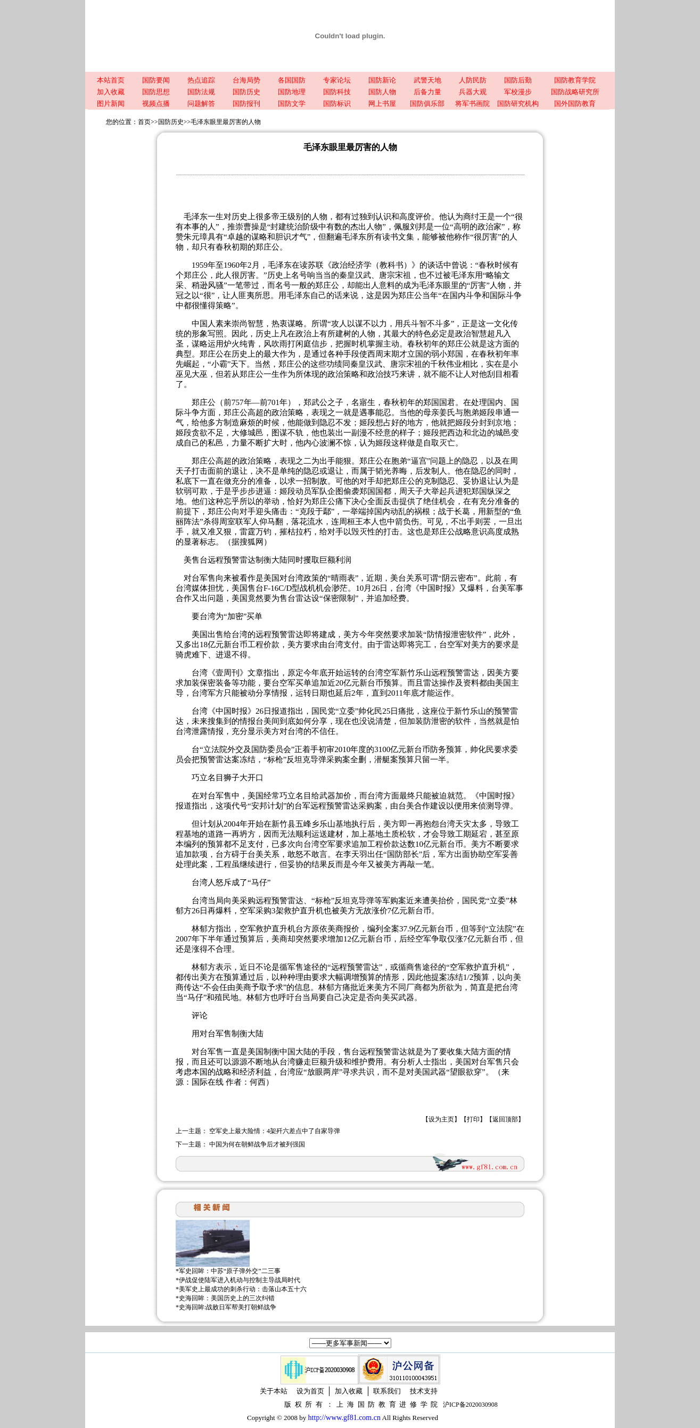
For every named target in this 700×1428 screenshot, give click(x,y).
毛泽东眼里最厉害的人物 (226, 122)
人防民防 (473, 80)
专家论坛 (337, 80)
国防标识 (337, 104)
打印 (473, 1119)
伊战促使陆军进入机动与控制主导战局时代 (239, 1280)
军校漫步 (518, 92)
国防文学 (292, 104)
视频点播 (156, 104)
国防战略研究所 (575, 92)
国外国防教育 (575, 104)
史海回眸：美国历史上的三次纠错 (227, 1298)
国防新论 (382, 80)
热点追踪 (201, 80)
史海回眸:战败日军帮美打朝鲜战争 (227, 1307)
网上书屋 (382, 104)
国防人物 (382, 92)
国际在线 (208, 1082)
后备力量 (427, 92)
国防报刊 (246, 104)
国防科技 (337, 92)
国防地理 (292, 92)
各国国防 (292, 80)
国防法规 (201, 92)
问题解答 (201, 104)
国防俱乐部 (427, 104)
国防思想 (156, 92)
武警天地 (427, 80)
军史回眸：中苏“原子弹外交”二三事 (230, 1271)
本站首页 (111, 80)
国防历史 (246, 92)
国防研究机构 (518, 104)
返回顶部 (505, 1119)
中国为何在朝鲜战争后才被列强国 (257, 1144)
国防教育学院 (575, 80)
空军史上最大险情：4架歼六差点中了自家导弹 (274, 1131)
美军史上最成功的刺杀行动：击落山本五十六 (243, 1289)
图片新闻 (111, 104)
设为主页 (441, 1119)
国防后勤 (518, 80)
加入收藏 (111, 92)
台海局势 (246, 80)
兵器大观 (473, 92)
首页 (144, 122)
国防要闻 (156, 80)
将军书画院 (472, 104)
